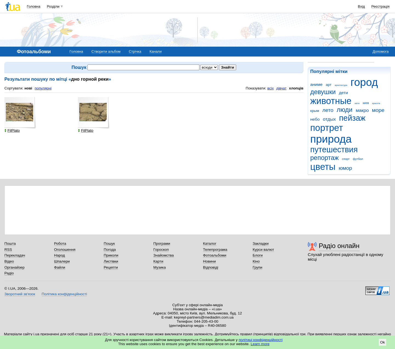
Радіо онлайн (339, 245)
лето (328, 110)
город (364, 82)
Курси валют (263, 249)
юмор (345, 168)
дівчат (281, 88)
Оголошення (64, 249)
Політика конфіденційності (64, 294)
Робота (60, 243)
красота (376, 103)
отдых (329, 119)
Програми (161, 243)
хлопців (296, 88)
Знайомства (163, 255)
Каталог (209, 243)
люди (344, 109)
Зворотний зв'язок (19, 294)
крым (314, 111)
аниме (316, 84)
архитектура (341, 85)
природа (331, 139)
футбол (358, 159)
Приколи (111, 255)
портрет (326, 128)
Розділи (53, 6)
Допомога (380, 51)
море (378, 110)
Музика (159, 267)
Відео (9, 261)
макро (362, 110)
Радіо (9, 273)
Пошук (109, 243)
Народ (59, 255)
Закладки (261, 243)
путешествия (334, 149)
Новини (209, 261)
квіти (357, 103)
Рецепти (111, 267)
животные (330, 101)
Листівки (111, 261)
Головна (33, 6)
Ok (382, 342)
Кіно (256, 261)
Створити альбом (105, 51)
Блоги (258, 255)
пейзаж (352, 118)
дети (343, 92)
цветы (322, 167)
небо (315, 119)
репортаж (324, 157)
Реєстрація (380, 6)
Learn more (260, 344)
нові (28, 88)
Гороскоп (161, 249)
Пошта (10, 243)
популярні (43, 88)
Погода (110, 249)
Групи (257, 267)
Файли (59, 267)
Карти (158, 261)
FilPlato (12, 130)
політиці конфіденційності (261, 340)
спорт (346, 159)
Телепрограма (215, 249)
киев (366, 103)
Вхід (361, 6)
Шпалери (62, 261)
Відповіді (210, 267)
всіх (270, 88)
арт (329, 85)
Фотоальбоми (214, 255)
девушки (323, 91)
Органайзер (14, 267)
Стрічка (135, 51)
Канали (155, 51)
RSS (8, 249)
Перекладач (14, 255)
